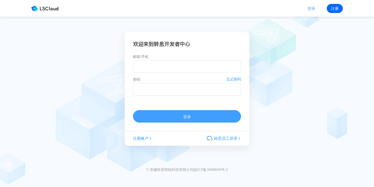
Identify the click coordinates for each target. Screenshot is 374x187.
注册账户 (142, 138)
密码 (136, 80)
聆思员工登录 (224, 138)
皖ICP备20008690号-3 (210, 170)
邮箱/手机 (141, 57)
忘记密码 (233, 79)
